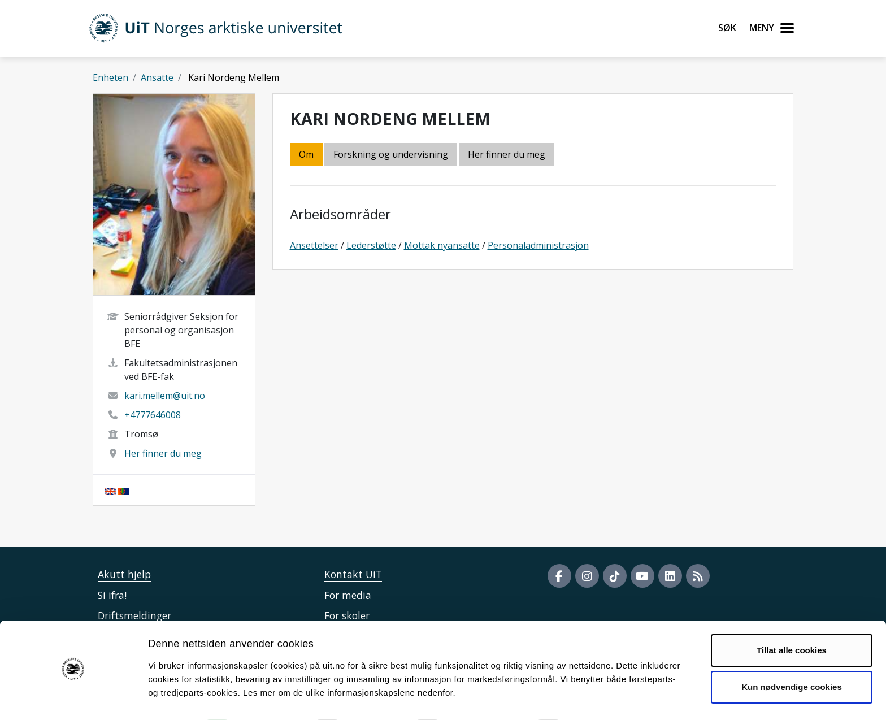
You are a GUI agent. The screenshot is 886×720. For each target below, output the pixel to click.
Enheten (110, 77)
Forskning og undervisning (390, 154)
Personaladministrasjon (538, 245)
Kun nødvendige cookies (791, 655)
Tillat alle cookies (792, 618)
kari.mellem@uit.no (164, 395)
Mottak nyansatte (442, 245)
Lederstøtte (371, 245)
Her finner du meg (163, 453)
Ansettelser (314, 245)
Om (306, 154)
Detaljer (602, 697)
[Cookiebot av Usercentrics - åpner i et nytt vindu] (73, 697)
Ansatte (157, 77)
